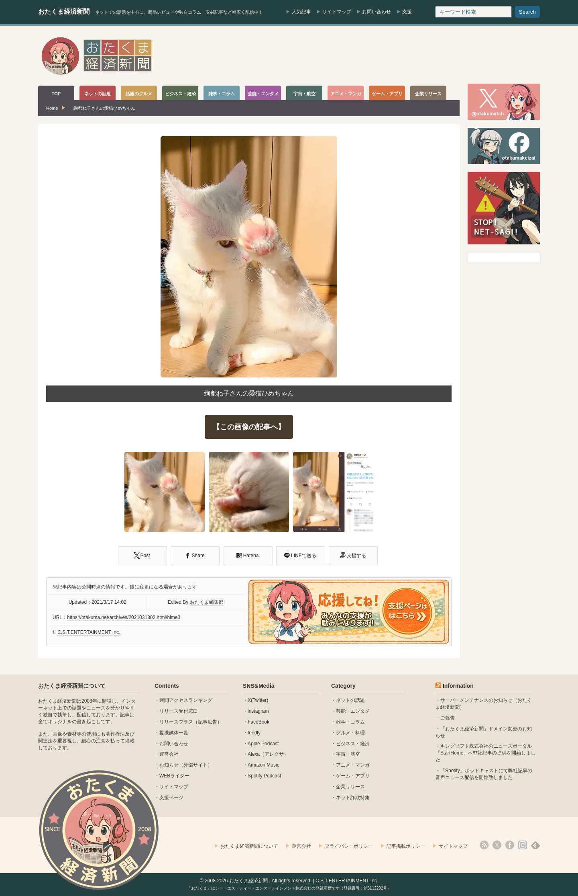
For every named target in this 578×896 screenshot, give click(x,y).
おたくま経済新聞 (64, 11)
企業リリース (350, 786)
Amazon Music (263, 765)
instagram (258, 711)
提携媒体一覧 (173, 733)
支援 (407, 11)
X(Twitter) (258, 700)
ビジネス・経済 (353, 743)
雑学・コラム (350, 722)
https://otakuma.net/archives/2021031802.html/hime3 (123, 617)
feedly (254, 733)
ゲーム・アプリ (353, 776)
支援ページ (171, 797)
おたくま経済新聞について (72, 686)
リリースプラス (176, 722)
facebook (509, 845)
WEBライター (174, 776)
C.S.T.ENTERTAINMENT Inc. (88, 632)
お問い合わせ (376, 11)
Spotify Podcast (264, 776)
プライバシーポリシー (349, 846)
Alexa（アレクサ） (268, 754)
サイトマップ (336, 11)
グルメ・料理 (350, 733)
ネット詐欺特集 (353, 797)
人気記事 (301, 11)
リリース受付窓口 (178, 711)
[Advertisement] (394, 56)
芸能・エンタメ (353, 711)
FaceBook (258, 722)
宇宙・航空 (348, 754)
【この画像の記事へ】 (249, 427)
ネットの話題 (350, 700)
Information (458, 686)
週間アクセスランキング (185, 700)
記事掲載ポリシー (406, 846)
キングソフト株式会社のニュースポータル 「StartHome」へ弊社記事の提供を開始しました (485, 753)
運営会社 (169, 754)
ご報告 (447, 718)
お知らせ (169, 765)
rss (484, 845)
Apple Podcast (263, 743)
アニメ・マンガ (353, 765)
